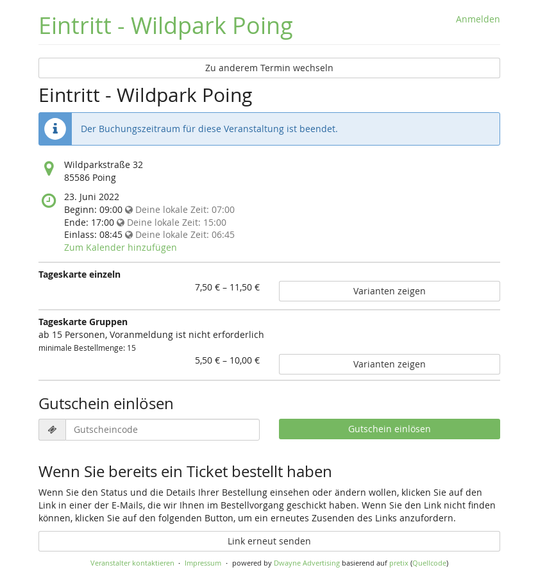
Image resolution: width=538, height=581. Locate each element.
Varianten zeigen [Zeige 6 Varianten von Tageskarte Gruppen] (389, 364)
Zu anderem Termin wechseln (269, 68)
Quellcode (429, 563)
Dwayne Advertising (307, 563)
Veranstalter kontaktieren (132, 563)
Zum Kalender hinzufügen (120, 247)
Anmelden (478, 19)
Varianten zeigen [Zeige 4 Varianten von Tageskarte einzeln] (389, 291)
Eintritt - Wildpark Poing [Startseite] (165, 25)
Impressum (203, 563)
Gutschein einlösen (389, 429)
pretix (398, 563)
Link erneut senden (269, 541)
